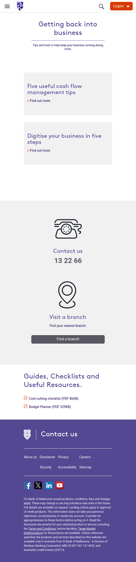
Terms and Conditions (42, 528)
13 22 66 (68, 260)
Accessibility (67, 467)
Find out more (40, 101)
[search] (103, 6)
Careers (85, 457)
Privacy (63, 457)
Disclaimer (47, 457)
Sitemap (85, 467)
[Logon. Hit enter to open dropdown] (121, 6)
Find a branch (68, 339)
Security (46, 467)
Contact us (59, 434)
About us (30, 457)
